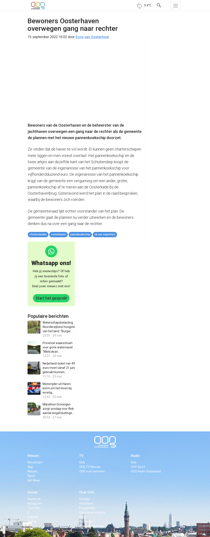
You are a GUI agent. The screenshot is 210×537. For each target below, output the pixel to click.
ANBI (82, 517)
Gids (82, 462)
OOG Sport (138, 467)
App (30, 467)
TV (81, 456)
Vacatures (86, 503)
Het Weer (34, 480)
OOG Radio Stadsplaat (146, 471)
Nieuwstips (35, 462)
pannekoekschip (80, 234)
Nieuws (33, 456)
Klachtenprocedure (92, 512)
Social (32, 492)
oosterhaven (58, 234)
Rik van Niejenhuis (104, 234)
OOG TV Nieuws (89, 467)
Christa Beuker (38, 234)
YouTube (34, 508)
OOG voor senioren (92, 471)
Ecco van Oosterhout (92, 37)
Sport (31, 476)
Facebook (34, 499)
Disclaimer (86, 521)
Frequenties (87, 508)
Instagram (35, 503)
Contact (84, 499)
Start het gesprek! (51, 298)
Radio (135, 456)
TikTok (32, 521)
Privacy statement (91, 526)
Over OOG (86, 492)
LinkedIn (33, 517)
